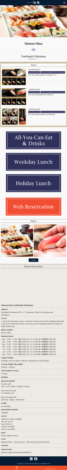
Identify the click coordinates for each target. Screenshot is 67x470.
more (33, 260)
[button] (2, 21)
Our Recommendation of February (41, 114)
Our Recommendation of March (40, 94)
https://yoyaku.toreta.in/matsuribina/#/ (16, 452)
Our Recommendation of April (42, 75)
